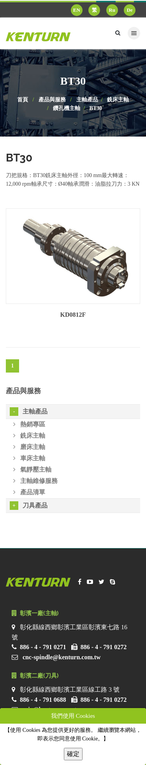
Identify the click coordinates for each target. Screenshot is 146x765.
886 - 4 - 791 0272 (104, 647)
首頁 (22, 100)
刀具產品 (28, 505)
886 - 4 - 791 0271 (43, 647)
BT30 (96, 108)
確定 (73, 754)
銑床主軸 (118, 100)
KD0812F (73, 314)
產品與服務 (52, 100)
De (129, 10)
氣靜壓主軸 (32, 469)
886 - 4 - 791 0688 (43, 699)
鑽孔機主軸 (66, 108)
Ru (112, 10)
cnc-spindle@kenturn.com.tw (62, 657)
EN (76, 10)
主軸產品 (87, 100)
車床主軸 (29, 458)
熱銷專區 (29, 424)
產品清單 (29, 492)
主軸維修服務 (35, 480)
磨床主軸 (29, 447)
